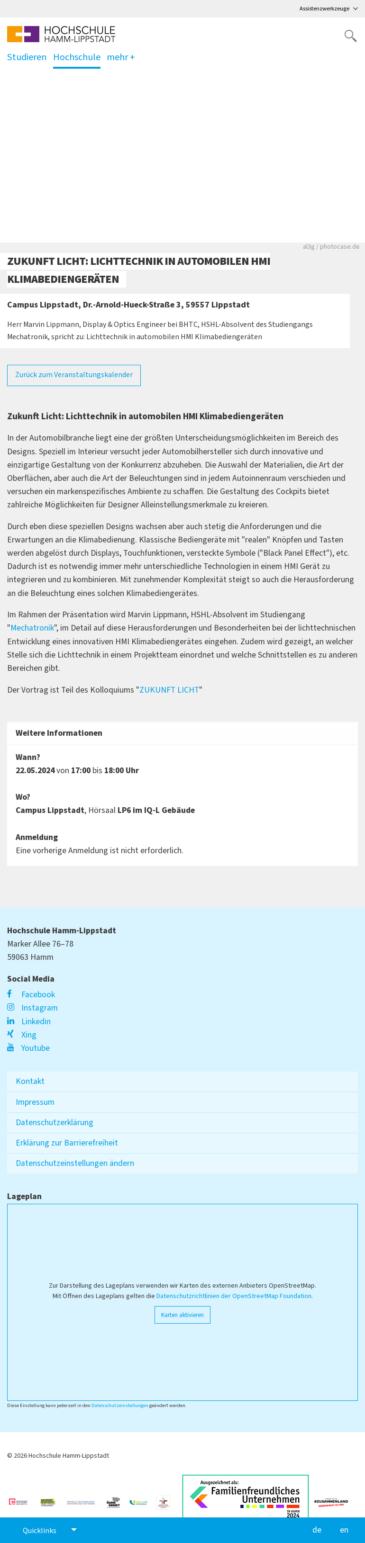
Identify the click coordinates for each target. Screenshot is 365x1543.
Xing (21, 1035)
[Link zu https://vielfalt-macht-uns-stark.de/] (335, 1499)
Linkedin (29, 1022)
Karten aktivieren (182, 1314)
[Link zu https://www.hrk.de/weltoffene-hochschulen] (51, 1499)
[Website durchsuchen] (351, 36)
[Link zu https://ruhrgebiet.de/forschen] (117, 1499)
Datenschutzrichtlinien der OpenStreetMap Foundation (233, 1296)
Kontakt (30, 1081)
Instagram (32, 1008)
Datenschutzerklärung (54, 1122)
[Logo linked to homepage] (61, 34)
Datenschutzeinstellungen (119, 1405)
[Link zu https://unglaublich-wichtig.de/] (23, 1499)
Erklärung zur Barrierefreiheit (67, 1143)
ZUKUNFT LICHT (169, 690)
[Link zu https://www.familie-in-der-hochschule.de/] (142, 1499)
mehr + (121, 57)
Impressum (35, 1102)
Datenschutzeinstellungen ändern (75, 1163)
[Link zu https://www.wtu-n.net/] (84, 1499)
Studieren (27, 59)
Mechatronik (32, 628)
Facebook (31, 995)
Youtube (28, 1048)
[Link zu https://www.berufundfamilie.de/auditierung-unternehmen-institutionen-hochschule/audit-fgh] (167, 1499)
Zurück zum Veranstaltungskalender (74, 375)
